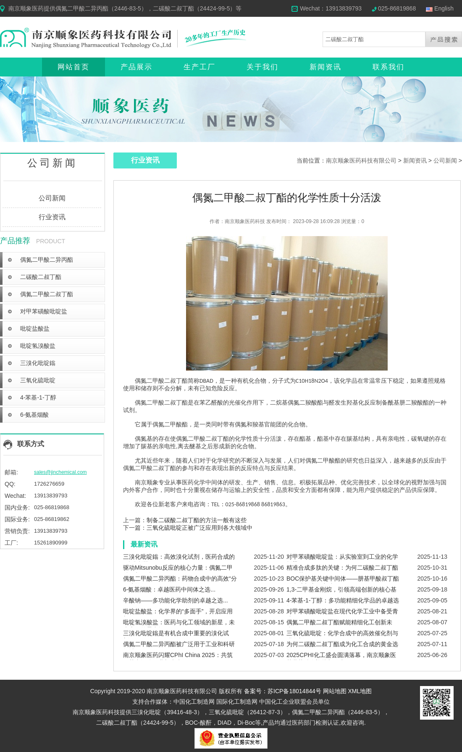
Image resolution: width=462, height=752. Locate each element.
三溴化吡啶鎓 (37, 363)
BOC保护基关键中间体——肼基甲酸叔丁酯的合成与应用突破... (342, 582)
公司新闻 (52, 198)
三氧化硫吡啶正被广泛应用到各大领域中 (199, 527)
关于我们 (262, 67)
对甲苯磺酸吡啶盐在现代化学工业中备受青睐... (342, 615)
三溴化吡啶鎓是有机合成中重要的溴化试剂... (176, 637)
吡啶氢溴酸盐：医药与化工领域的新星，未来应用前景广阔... (179, 626)
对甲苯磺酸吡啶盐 (43, 311)
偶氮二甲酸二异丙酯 (46, 259)
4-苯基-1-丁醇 (38, 397)
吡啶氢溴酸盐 (37, 345)
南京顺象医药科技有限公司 (361, 160)
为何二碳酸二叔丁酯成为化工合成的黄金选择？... (342, 648)
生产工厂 (199, 67)
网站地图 (334, 691)
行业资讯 (52, 217)
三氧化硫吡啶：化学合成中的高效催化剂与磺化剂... (342, 637)
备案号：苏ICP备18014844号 (282, 691)
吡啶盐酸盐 (35, 328)
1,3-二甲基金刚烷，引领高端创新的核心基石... (341, 593)
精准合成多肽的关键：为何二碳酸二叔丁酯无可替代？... (342, 571)
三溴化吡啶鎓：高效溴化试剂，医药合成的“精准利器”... (179, 560)
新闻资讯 (325, 67)
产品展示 (136, 67)
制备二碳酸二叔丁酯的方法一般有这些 (197, 520)
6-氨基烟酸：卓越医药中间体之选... (169, 589)
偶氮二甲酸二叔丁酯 (46, 294)
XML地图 (360, 691)
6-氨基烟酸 (34, 414)
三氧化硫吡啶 (37, 380)
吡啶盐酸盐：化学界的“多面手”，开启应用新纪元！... (178, 615)
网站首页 (73, 67)
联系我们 (388, 67)
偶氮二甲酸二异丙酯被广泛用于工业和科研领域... (179, 648)
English (444, 8)
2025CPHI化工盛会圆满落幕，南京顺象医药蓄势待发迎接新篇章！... (341, 659)
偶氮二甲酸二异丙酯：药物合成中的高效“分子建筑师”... (180, 582)
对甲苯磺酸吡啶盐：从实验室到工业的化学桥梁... (342, 560)
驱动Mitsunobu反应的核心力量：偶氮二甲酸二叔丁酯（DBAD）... (178, 571)
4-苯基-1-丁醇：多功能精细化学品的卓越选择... (342, 604)
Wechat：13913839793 (331, 8)
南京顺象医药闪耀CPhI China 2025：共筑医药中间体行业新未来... (178, 659)
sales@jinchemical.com (60, 472)
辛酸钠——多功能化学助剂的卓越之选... (175, 600)
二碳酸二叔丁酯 (40, 276)
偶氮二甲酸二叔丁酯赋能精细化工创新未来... (339, 626)
